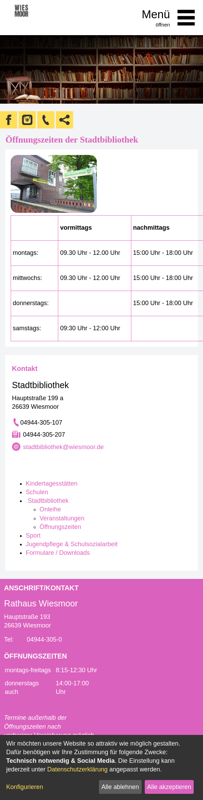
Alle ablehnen (120, 786)
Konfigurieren (24, 786)
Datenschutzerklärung (77, 769)
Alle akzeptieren (169, 786)
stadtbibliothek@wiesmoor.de (63, 447)
